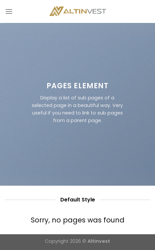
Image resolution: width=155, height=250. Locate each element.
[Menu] (9, 11)
